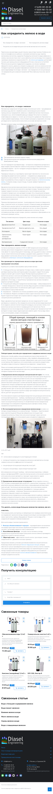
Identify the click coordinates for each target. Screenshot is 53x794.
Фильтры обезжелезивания (12, 526)
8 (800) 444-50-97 (43, 12)
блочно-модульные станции (30, 545)
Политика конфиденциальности (9, 787)
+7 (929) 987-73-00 (43, 10)
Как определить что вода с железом (14, 43)
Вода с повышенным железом (13, 728)
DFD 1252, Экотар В (35, 674)
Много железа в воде (10, 720)
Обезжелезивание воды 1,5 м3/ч (13, 636)
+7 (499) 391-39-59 (43, 7)
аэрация (26, 526)
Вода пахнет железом (10, 711)
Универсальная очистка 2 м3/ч (39, 636)
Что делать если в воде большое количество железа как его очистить (24, 46)
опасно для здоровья (37, 60)
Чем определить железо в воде (38, 43)
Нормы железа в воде (10, 724)
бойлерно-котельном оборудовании (21, 258)
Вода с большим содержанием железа (17, 707)
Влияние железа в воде (11, 716)
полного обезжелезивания (28, 553)
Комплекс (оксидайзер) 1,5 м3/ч (13, 675)
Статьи (7, 29)
